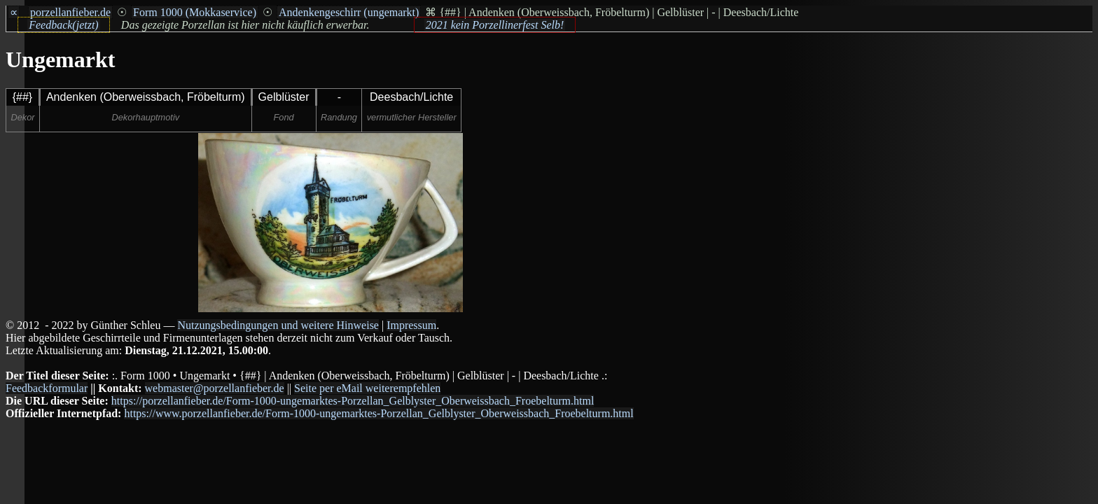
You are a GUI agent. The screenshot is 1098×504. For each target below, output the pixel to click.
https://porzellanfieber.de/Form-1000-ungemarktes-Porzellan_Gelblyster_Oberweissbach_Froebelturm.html (353, 401)
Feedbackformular (47, 388)
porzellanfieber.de (70, 12)
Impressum (411, 325)
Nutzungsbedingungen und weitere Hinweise (277, 325)
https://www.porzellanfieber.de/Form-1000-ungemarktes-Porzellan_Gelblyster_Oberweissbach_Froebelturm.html (378, 413)
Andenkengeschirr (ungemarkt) (349, 12)
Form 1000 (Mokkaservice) (194, 12)
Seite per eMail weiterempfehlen (367, 388)
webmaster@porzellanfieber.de (214, 388)
